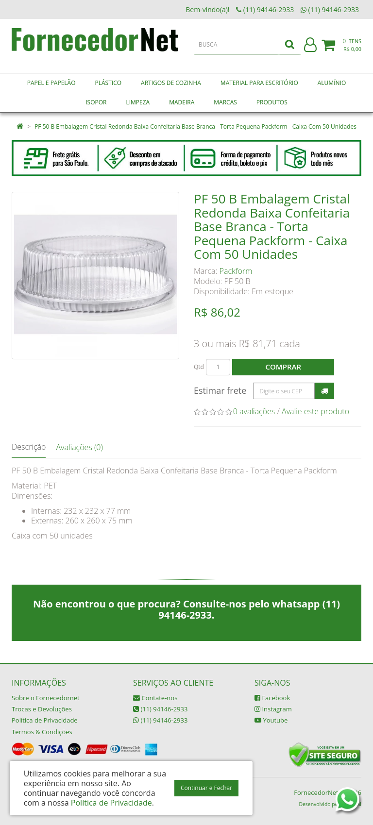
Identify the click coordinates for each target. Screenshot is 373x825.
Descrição (29, 446)
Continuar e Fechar (206, 788)
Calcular (324, 390)
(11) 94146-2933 (160, 709)
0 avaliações (254, 411)
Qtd (199, 367)
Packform (236, 271)
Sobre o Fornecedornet (46, 697)
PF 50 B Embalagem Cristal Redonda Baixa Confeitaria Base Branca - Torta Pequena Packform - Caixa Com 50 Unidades (195, 126)
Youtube (271, 720)
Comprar (283, 366)
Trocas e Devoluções (42, 709)
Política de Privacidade (45, 720)
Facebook (272, 697)
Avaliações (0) (79, 447)
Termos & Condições (42, 731)
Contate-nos (155, 697)
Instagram (273, 709)
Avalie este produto (315, 411)
